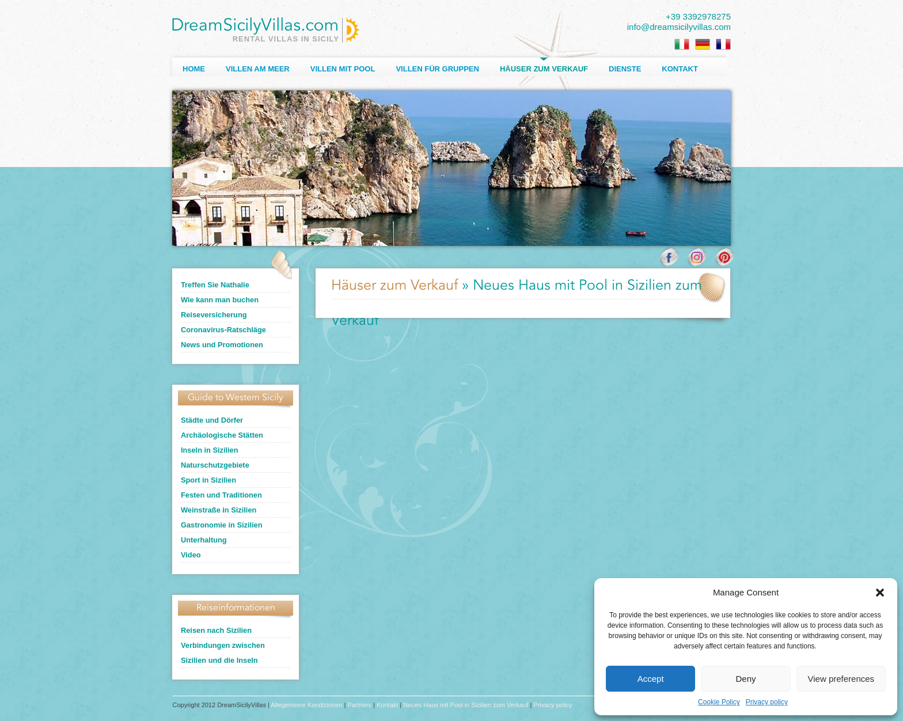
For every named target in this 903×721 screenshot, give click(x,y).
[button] (880, 592)
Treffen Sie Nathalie (215, 284)
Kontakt (680, 68)
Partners (359, 704)
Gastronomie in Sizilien (222, 525)
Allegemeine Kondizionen (306, 704)
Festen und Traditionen (221, 495)
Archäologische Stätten (222, 435)
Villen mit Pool (342, 68)
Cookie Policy (719, 702)
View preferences (841, 679)
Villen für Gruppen (437, 68)
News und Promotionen (222, 344)
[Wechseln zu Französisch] (723, 44)
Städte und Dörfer (212, 420)
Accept (651, 679)
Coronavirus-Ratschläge (223, 329)
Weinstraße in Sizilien (218, 510)
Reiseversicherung (214, 314)
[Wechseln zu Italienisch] (681, 44)
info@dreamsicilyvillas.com (679, 27)
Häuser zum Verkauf (544, 68)
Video (191, 555)
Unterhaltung (204, 540)
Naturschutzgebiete (215, 465)
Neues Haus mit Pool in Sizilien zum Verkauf (465, 704)
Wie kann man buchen (220, 299)
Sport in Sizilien (208, 480)
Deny (745, 679)
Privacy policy (767, 702)
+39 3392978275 (698, 16)
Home (194, 68)
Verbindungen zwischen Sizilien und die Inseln (223, 653)
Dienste (625, 68)
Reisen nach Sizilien (216, 630)
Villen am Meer (258, 68)
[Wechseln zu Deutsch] (702, 44)
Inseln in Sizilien (209, 450)
